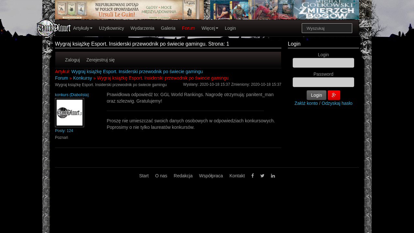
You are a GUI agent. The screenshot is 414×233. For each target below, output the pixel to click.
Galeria (168, 28)
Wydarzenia (143, 28)
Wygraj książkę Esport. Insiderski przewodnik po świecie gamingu (137, 71)
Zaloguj (72, 59)
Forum (188, 28)
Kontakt (237, 175)
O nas (161, 175)
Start (144, 175)
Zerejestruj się (100, 59)
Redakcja (183, 175)
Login (230, 28)
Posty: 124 (64, 130)
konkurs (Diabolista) (72, 95)
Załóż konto (306, 103)
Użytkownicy (111, 28)
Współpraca (211, 175)
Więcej (210, 28)
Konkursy (82, 78)
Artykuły (83, 28)
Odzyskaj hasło (337, 103)
